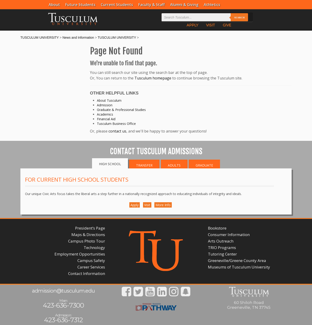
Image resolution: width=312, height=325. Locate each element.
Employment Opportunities (79, 254)
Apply (135, 205)
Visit (147, 205)
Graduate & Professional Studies (121, 109)
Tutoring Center (222, 254)
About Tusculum (109, 100)
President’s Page (90, 228)
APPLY (192, 25)
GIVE (227, 25)
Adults (174, 165)
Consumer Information (229, 234)
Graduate (204, 165)
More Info (163, 205)
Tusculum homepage (152, 78)
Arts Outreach (220, 241)
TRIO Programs (222, 247)
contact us (117, 131)
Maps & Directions (88, 234)
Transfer (144, 165)
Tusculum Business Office (116, 123)
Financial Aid (106, 119)
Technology (94, 247)
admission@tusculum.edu (63, 291)
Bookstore (217, 228)
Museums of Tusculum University (239, 267)
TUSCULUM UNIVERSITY (39, 37)
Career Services (91, 267)
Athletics (212, 4)
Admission (104, 105)
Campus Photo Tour (86, 241)
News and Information (78, 37)
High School (110, 164)
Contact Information (86, 273)
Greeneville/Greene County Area (237, 260)
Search (239, 17)
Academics (105, 114)
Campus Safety (91, 260)
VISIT (210, 25)
